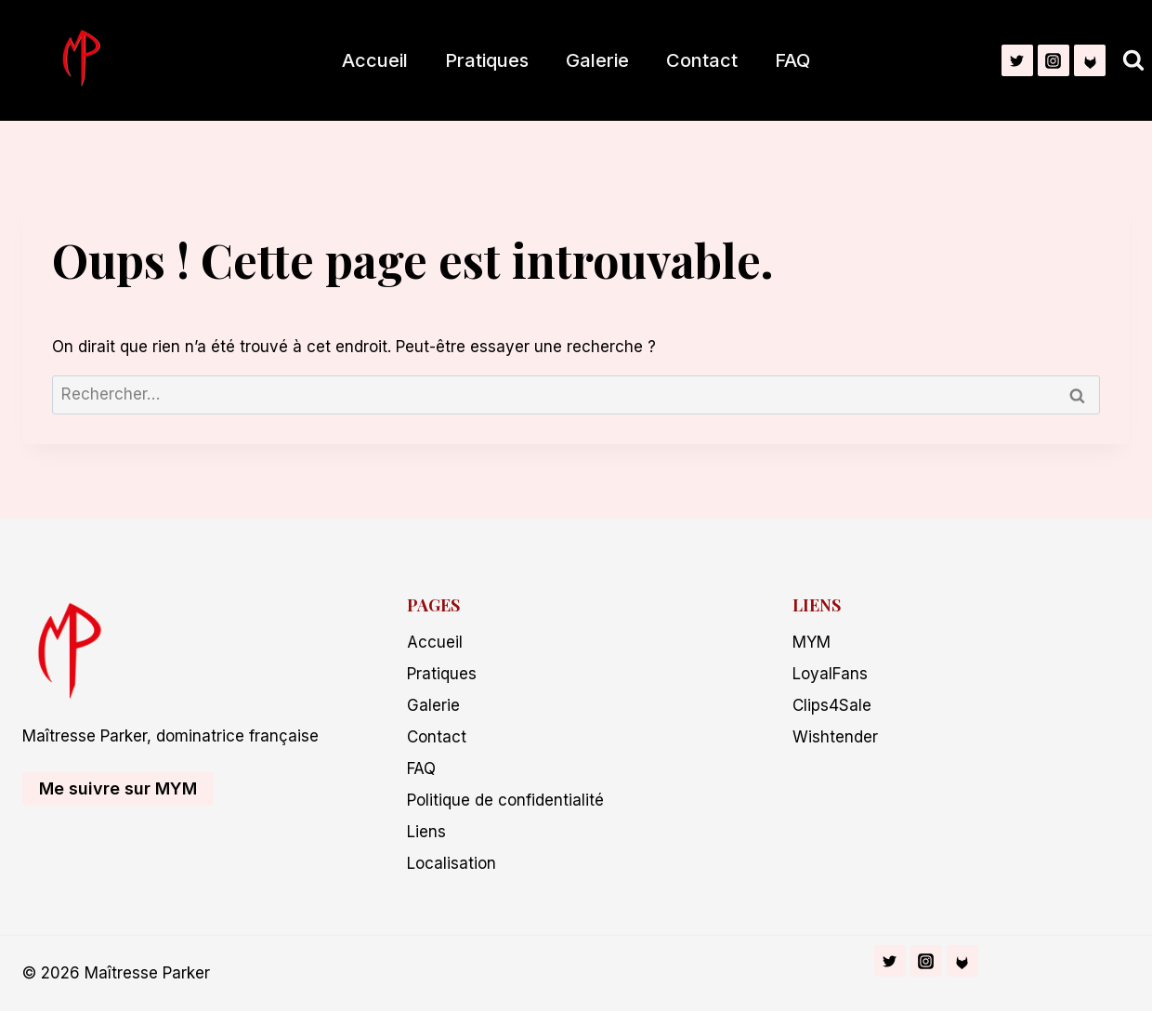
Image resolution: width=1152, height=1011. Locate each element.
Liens (426, 831)
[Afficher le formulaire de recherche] (1133, 60)
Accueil (375, 60)
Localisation (451, 863)
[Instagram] (1053, 60)
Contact (702, 60)
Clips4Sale (831, 705)
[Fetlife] (1090, 60)
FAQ (792, 60)
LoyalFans (830, 673)
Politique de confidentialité (505, 800)
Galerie (597, 60)
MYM (811, 642)
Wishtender (835, 737)
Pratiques (487, 60)
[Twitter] (1017, 60)
